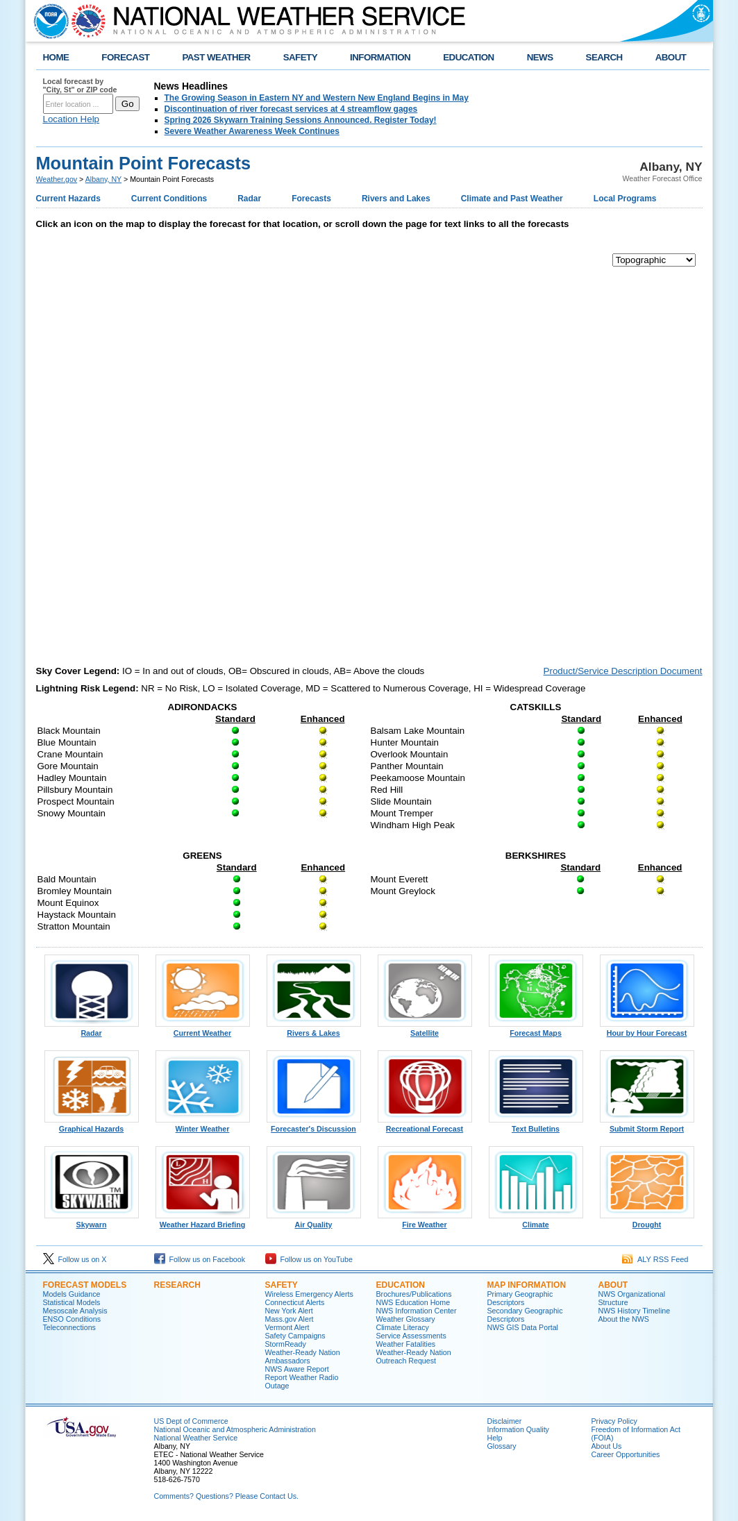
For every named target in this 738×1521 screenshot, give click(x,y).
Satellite (425, 1029)
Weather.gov (57, 179)
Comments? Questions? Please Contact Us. (226, 1496)
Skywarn (91, 1221)
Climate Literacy (402, 1327)
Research (177, 1285)
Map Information (527, 1285)
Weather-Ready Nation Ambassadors (302, 1356)
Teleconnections (69, 1327)
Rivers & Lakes (314, 1029)
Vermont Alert (287, 1327)
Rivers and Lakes (396, 198)
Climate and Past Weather (512, 198)
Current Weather (203, 1029)
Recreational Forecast (425, 1125)
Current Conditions (169, 198)
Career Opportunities (626, 1454)
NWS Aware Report (297, 1369)
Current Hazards (68, 198)
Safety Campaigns (295, 1335)
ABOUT (671, 57)
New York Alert (289, 1310)
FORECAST (125, 57)
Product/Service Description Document (623, 671)
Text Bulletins (536, 1125)
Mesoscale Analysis (75, 1310)
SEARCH (604, 57)
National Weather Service (196, 1438)
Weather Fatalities (406, 1344)
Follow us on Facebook (200, 1259)
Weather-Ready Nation (413, 1352)
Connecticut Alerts (295, 1302)
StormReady (285, 1344)
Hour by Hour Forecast (647, 1029)
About (613, 1285)
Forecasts (311, 198)
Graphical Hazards (91, 1125)
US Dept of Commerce (191, 1421)
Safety (281, 1285)
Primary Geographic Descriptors (520, 1298)
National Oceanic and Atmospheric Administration (235, 1429)
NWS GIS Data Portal (522, 1327)
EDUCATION (468, 57)
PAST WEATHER (216, 57)
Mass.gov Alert (289, 1319)
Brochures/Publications (414, 1294)
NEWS (540, 57)
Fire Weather (425, 1221)
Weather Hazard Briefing (203, 1221)
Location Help (71, 119)
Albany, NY (103, 179)
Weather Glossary (405, 1319)
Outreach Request (406, 1360)
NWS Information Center (416, 1310)
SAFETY (300, 57)
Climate (536, 1221)
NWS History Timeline (634, 1310)
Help (495, 1438)
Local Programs (625, 198)
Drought (647, 1221)
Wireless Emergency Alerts (309, 1294)
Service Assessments (411, 1335)
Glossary (502, 1446)
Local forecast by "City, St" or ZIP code (80, 85)
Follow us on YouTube (309, 1259)
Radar (249, 198)
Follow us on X (75, 1259)
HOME (56, 57)
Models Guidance (72, 1294)
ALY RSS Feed (655, 1259)
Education (400, 1285)
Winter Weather (203, 1125)
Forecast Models (85, 1285)
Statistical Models (72, 1302)
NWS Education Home (413, 1302)
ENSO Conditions (72, 1319)
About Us (607, 1446)
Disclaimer (504, 1421)
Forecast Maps (536, 1029)
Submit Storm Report (647, 1125)
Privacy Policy (614, 1421)
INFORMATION (380, 57)
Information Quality (518, 1429)
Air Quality (314, 1221)
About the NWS (623, 1319)
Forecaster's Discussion (314, 1125)
